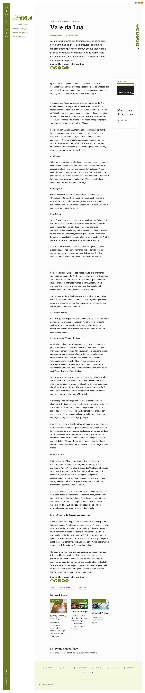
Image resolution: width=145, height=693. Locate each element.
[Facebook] (52, 68)
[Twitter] (55, 68)
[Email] (63, 68)
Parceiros (65, 21)
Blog (59, 21)
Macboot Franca (73, 35)
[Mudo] (131, 93)
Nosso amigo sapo (79, 611)
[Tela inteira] (133, 93)
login (70, 653)
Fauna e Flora (76, 601)
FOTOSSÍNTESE (20, 25)
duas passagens (66, 588)
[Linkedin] (137, 33)
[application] (125, 90)
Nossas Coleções (20, 29)
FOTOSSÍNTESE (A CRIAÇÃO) (58, 617)
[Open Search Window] (6, 35)
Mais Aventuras (20, 37)
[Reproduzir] (120, 93)
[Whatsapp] (59, 68)
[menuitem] (25, 37)
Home (52, 21)
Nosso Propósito (20, 33)
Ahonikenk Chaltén (100, 613)
